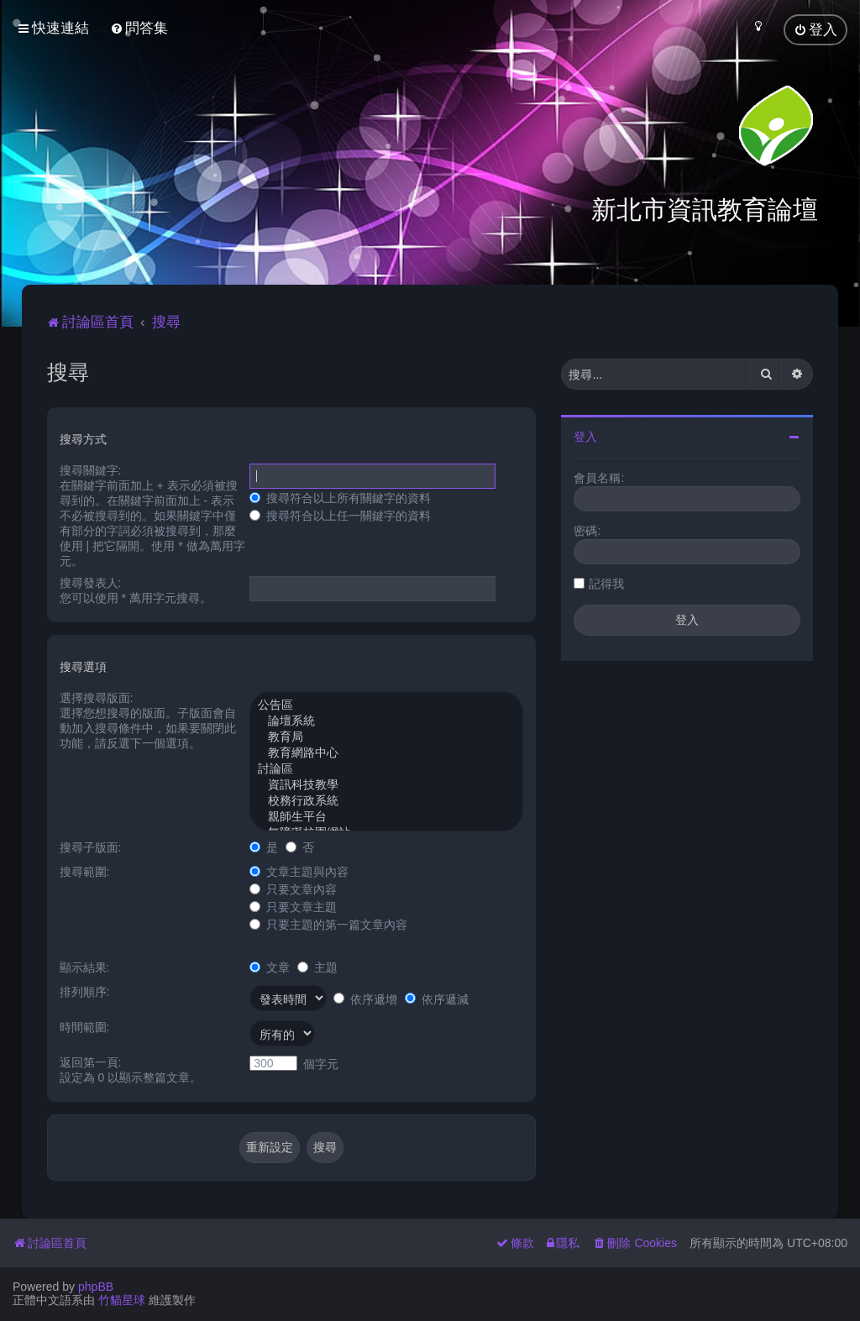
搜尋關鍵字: (91, 470)
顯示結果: (85, 967)
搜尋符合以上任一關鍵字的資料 (340, 516)
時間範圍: (85, 1027)
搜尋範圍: (85, 872)
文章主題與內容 (299, 872)
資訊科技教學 (386, 786)
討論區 (386, 770)
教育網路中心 (386, 754)
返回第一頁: (91, 1062)
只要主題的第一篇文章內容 (328, 924)
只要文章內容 (293, 889)
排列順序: (85, 992)
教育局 (386, 738)
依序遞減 (437, 999)
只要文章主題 (293, 907)
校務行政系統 (386, 802)
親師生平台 (386, 818)
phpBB (95, 1286)
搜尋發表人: (91, 583)
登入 (585, 437)
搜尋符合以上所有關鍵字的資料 (340, 498)
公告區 (386, 706)
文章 (269, 967)
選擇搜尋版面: (97, 698)
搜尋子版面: (91, 847)
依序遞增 (365, 999)
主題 (317, 967)
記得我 (606, 584)
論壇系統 (386, 722)
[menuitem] (139, 28)
